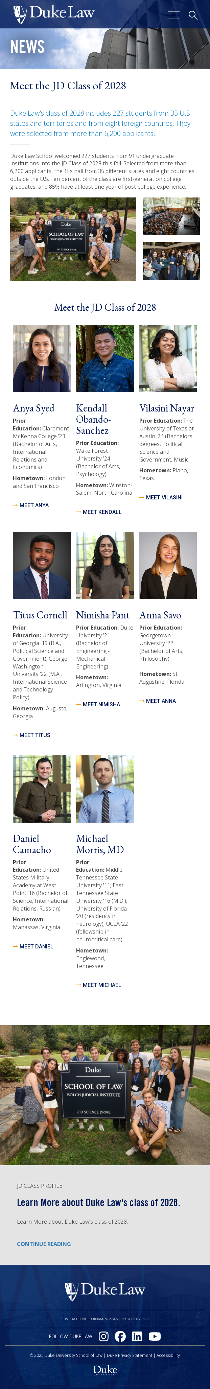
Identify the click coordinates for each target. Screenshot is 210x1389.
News (27, 49)
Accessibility (168, 1355)
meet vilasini (164, 497)
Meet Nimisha (101, 704)
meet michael (102, 985)
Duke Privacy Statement (129, 1355)
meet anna (161, 701)
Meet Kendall (102, 512)
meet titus (35, 735)
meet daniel (36, 946)
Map (146, 1319)
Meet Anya (34, 505)
